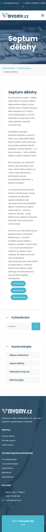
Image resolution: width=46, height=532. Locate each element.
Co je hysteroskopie (10, 464)
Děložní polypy (16, 380)
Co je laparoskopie (9, 459)
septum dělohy (18, 290)
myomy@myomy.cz (10, 3)
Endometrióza (7, 468)
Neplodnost (6, 472)
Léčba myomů (7, 445)
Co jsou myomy (8, 436)
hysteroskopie (18, 284)
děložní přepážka (19, 297)
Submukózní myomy (19, 371)
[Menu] (42, 15)
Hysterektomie (8, 477)
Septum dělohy (16, 363)
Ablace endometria (18, 355)
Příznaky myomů (8, 440)
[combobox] (23, 326)
